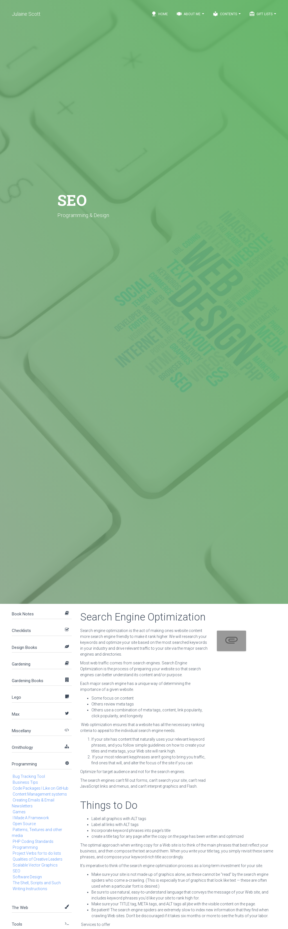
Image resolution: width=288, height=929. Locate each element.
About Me (190, 14)
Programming (24, 764)
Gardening (21, 664)
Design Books (24, 647)
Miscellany (21, 730)
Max (15, 714)
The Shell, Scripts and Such (37, 883)
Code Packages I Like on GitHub (40, 788)
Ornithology (22, 747)
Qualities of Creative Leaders (37, 859)
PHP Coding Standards (33, 841)
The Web (20, 907)
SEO (16, 871)
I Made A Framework (31, 818)
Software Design (27, 877)
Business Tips (25, 782)
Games (19, 812)
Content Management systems (40, 794)
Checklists (21, 630)
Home (159, 14)
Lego (16, 697)
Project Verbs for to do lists (37, 853)
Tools (17, 924)
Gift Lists (262, 14)
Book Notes (23, 614)
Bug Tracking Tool (29, 776)
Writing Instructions (30, 888)
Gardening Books (27, 680)
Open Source (24, 823)
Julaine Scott (26, 14)
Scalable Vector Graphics (35, 865)
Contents (227, 14)
